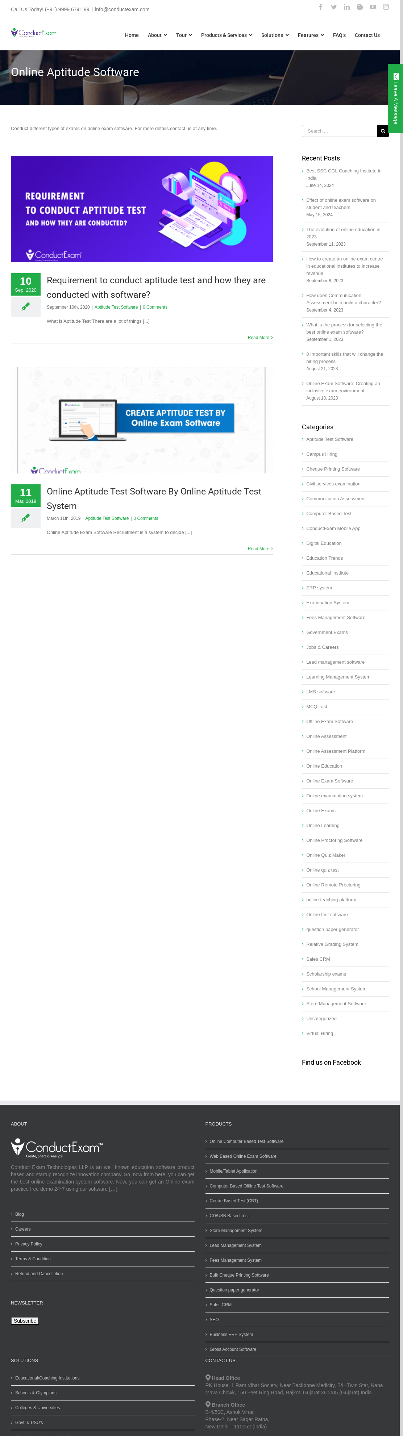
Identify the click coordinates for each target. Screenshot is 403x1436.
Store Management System (236, 1230)
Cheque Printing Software (333, 469)
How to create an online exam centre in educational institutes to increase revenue (344, 266)
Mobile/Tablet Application (234, 1171)
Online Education (324, 766)
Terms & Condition (33, 1258)
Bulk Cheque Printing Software (239, 1275)
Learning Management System (338, 677)
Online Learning (323, 825)
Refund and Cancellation (39, 1273)
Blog (19, 1214)
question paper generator (332, 929)
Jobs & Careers (322, 647)
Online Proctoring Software (334, 840)
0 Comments (155, 307)
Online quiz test (322, 870)
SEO (214, 1319)
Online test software (327, 914)
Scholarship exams (326, 974)
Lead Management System (236, 1245)
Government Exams (327, 632)
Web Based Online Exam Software (243, 1156)
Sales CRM (318, 959)
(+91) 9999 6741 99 (67, 9)
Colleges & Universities (37, 1407)
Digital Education (324, 543)
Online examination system (334, 795)
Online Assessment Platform (335, 751)
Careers (23, 1229)
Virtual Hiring (319, 1033)
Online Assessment (326, 736)
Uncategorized (321, 1018)
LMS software (320, 691)
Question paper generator (234, 1290)
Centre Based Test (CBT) (234, 1200)
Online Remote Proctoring (333, 885)
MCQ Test (316, 706)
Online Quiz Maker (325, 855)
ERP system (319, 587)
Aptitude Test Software (116, 307)
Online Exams (321, 810)
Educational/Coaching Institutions (47, 1378)
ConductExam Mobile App (333, 528)
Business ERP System (231, 1334)
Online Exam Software (329, 781)
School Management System (336, 989)
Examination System (327, 602)
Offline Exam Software (329, 721)
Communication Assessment (336, 498)
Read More (258, 337)
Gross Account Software (233, 1349)
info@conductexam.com (122, 9)
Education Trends (324, 558)
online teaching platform (331, 899)
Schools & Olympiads (36, 1392)
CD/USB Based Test (229, 1215)
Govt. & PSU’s (29, 1422)
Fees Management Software (335, 617)
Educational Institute (327, 573)
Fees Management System (236, 1260)
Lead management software (335, 662)
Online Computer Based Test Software (247, 1141)
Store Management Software (336, 1003)
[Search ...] (339, 131)
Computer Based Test (329, 513)
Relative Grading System (332, 944)
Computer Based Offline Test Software (247, 1186)
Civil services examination (333, 484)
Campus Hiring (321, 454)
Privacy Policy (28, 1244)
